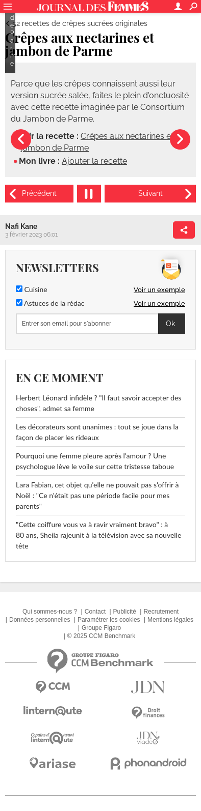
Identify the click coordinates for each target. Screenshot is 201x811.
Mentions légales (170, 619)
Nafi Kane (21, 226)
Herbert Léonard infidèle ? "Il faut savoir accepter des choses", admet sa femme (98, 403)
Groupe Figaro (101, 627)
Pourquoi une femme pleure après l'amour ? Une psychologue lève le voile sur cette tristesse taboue (95, 461)
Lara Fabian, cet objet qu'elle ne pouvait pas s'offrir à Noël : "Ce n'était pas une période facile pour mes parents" (97, 495)
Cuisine (31, 289)
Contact (95, 611)
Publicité (124, 611)
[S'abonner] (100, 323)
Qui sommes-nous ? (49, 611)
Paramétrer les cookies (109, 619)
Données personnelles (39, 619)
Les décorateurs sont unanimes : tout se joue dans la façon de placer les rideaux (97, 432)
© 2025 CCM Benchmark (101, 636)
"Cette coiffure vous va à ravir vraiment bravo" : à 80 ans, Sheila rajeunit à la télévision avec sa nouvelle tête (98, 535)
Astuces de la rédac (50, 303)
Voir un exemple (159, 290)
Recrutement (161, 611)
